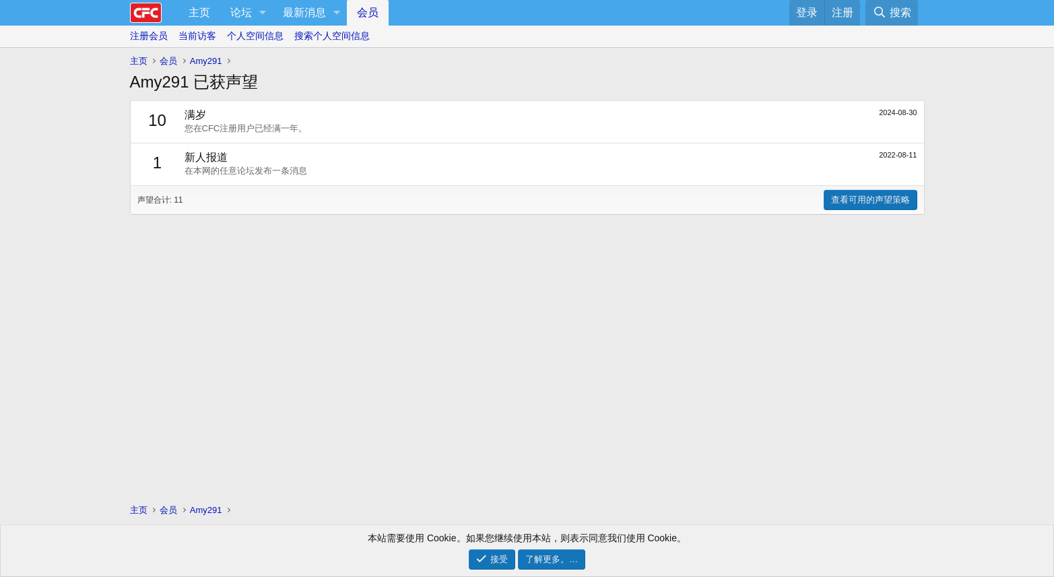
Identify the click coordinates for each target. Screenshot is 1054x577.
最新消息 (304, 12)
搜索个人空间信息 (332, 35)
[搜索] (891, 13)
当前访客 (197, 35)
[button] (263, 13)
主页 (199, 12)
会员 (367, 12)
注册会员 (149, 35)
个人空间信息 (255, 35)
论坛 (241, 12)
